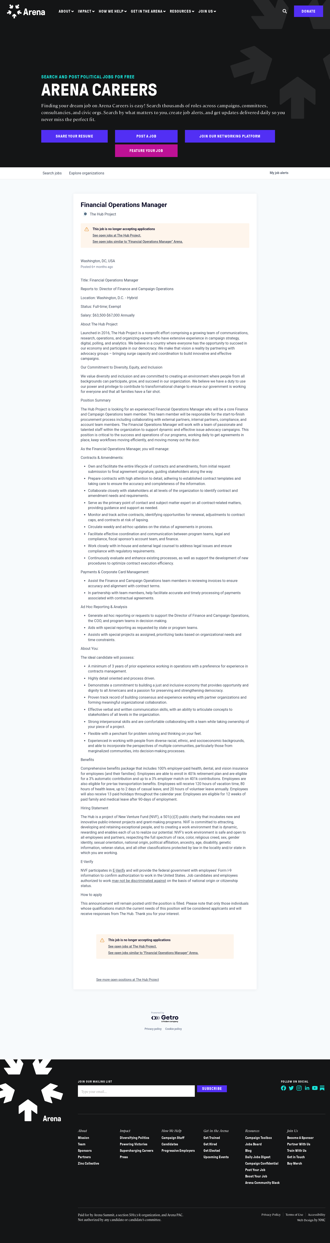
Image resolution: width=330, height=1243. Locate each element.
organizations (86, 173)
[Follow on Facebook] (281, 1088)
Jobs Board (252, 1144)
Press (123, 1157)
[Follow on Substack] (320, 1088)
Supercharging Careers (136, 1150)
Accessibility (314, 1214)
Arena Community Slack (261, 1183)
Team (81, 1144)
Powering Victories (133, 1144)
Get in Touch (294, 1157)
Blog (247, 1150)
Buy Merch (292, 1163)
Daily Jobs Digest (256, 1157)
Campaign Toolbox (257, 1138)
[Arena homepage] (28, 14)
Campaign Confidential (260, 1163)
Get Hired (209, 1144)
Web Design (303, 1220)
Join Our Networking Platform (230, 136)
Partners (84, 1157)
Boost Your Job (255, 1176)
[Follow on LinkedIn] (305, 1088)
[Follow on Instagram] (297, 1088)
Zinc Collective (88, 1163)
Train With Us (294, 1150)
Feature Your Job (146, 151)
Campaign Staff (172, 1138)
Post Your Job (254, 1170)
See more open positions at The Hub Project (127, 979)
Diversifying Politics (134, 1138)
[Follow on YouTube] (312, 1088)
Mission (83, 1138)
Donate (309, 14)
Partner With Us (296, 1144)
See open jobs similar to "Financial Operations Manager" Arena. (138, 241)
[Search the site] (285, 14)
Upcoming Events (214, 1157)
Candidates (169, 1144)
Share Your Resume (74, 136)
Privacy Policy (267, 1214)
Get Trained (210, 1138)
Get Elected (210, 1150)
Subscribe (212, 1088)
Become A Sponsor (298, 1138)
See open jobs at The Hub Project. (117, 235)
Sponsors (85, 1150)
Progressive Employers (177, 1150)
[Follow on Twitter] (289, 1088)
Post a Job (146, 136)
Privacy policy (153, 1029)
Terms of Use (291, 1214)
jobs (52, 173)
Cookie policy (173, 1029)
